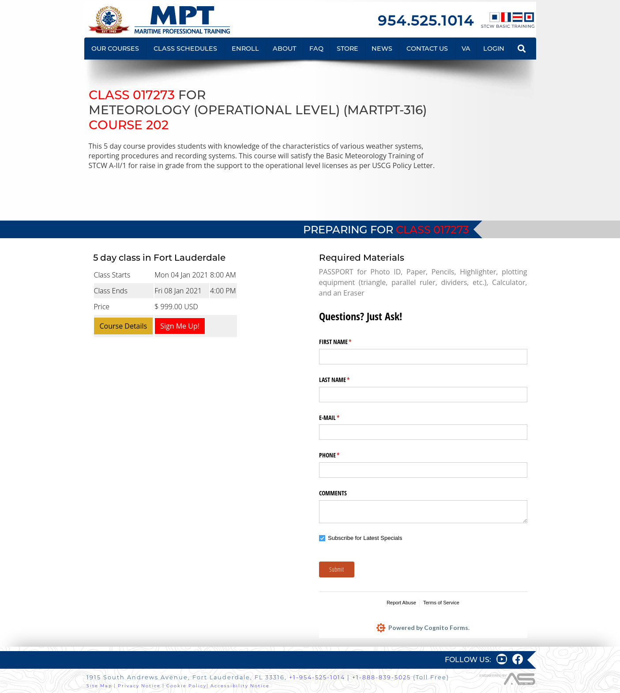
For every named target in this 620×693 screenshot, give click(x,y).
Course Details (123, 326)
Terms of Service (441, 602)
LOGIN (493, 48)
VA (466, 48)
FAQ (316, 48)
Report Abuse (401, 602)
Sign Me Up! (179, 326)
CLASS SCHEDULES (185, 48)
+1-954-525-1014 (317, 677)
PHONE (340, 455)
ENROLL (245, 48)
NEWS (382, 48)
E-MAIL (340, 417)
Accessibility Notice (240, 685)
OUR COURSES (115, 48)
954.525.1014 (426, 20)
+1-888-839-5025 (381, 677)
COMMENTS (333, 493)
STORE (347, 48)
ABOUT (284, 48)
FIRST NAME (345, 341)
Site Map (99, 685)
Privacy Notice (139, 685)
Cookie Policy (186, 685)
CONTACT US (427, 48)
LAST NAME (345, 379)
